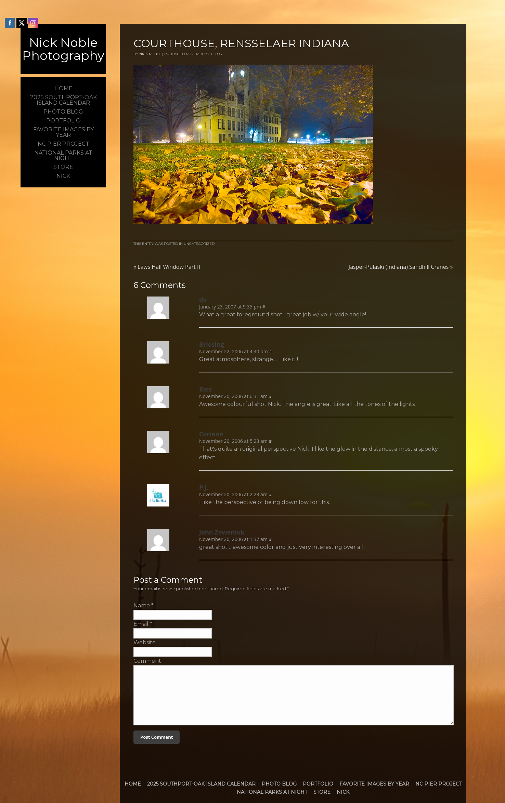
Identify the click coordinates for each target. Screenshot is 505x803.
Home (133, 784)
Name (141, 605)
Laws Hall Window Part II (166, 267)
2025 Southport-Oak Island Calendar (201, 784)
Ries (205, 389)
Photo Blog (279, 784)
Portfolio (318, 784)
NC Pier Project (438, 784)
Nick (343, 792)
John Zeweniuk (222, 532)
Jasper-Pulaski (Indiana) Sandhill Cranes (401, 267)
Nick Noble (150, 54)
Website (144, 642)
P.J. (204, 487)
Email (140, 624)
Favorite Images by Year (374, 784)
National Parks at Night (272, 792)
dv (203, 300)
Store (322, 792)
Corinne (211, 434)
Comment (147, 661)
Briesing (211, 344)
